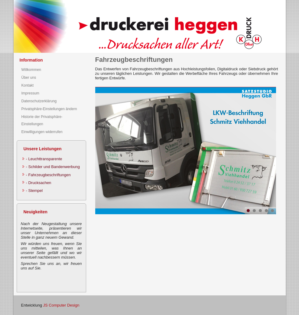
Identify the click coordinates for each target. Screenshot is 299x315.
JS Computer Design (61, 305)
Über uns (28, 77)
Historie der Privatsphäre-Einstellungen (42, 120)
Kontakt (27, 85)
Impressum (30, 93)
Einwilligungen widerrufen (42, 132)
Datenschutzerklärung (39, 101)
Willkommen (31, 70)
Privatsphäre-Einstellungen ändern (49, 109)
